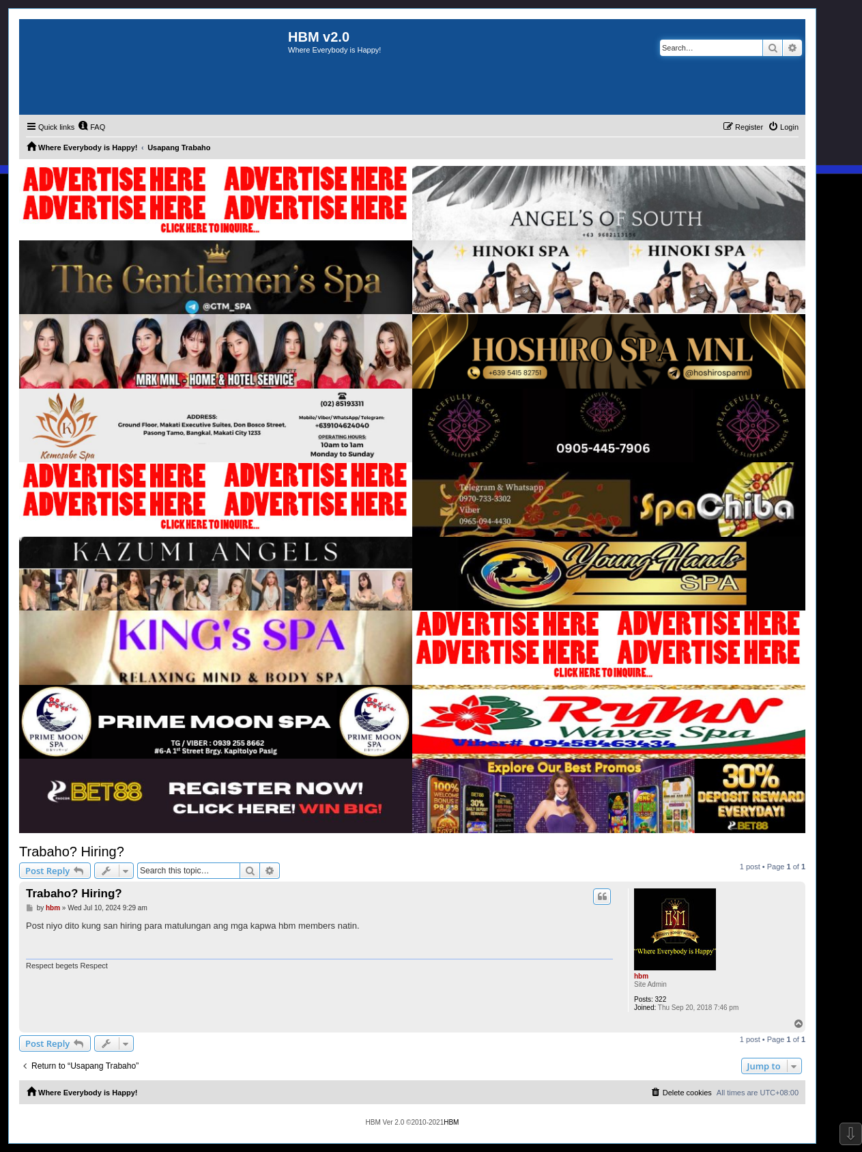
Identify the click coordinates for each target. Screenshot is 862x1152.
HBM (451, 1122)
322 (661, 999)
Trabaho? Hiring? (71, 851)
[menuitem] (91, 127)
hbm (641, 976)
